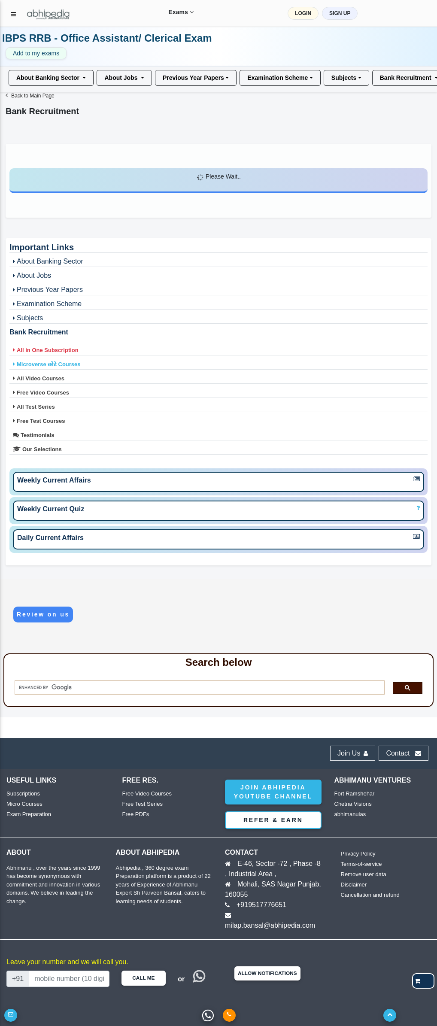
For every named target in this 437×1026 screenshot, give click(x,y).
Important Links (41, 247)
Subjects (343, 77)
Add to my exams (36, 53)
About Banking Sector (48, 77)
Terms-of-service (361, 864)
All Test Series (33, 406)
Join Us (352, 753)
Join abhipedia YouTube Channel (273, 792)
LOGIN (308, 13)
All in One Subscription (45, 350)
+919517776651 (261, 904)
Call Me (143, 978)
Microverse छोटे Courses (46, 364)
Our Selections (36, 449)
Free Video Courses (40, 392)
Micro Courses (24, 804)
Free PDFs (135, 814)
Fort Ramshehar (354, 793)
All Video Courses (37, 378)
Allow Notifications (267, 973)
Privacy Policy (358, 853)
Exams (175, 12)
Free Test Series (142, 804)
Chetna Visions (353, 804)
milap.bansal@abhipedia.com (270, 925)
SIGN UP (344, 13)
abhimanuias (350, 814)
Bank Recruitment (38, 332)
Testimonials (33, 435)
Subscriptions (23, 793)
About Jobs (121, 77)
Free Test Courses (38, 420)
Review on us (43, 614)
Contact (403, 753)
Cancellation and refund (370, 895)
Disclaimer (354, 884)
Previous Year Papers (193, 77)
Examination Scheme (277, 77)
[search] (196, 687)
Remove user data (363, 874)
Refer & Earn (273, 820)
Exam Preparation (28, 814)
